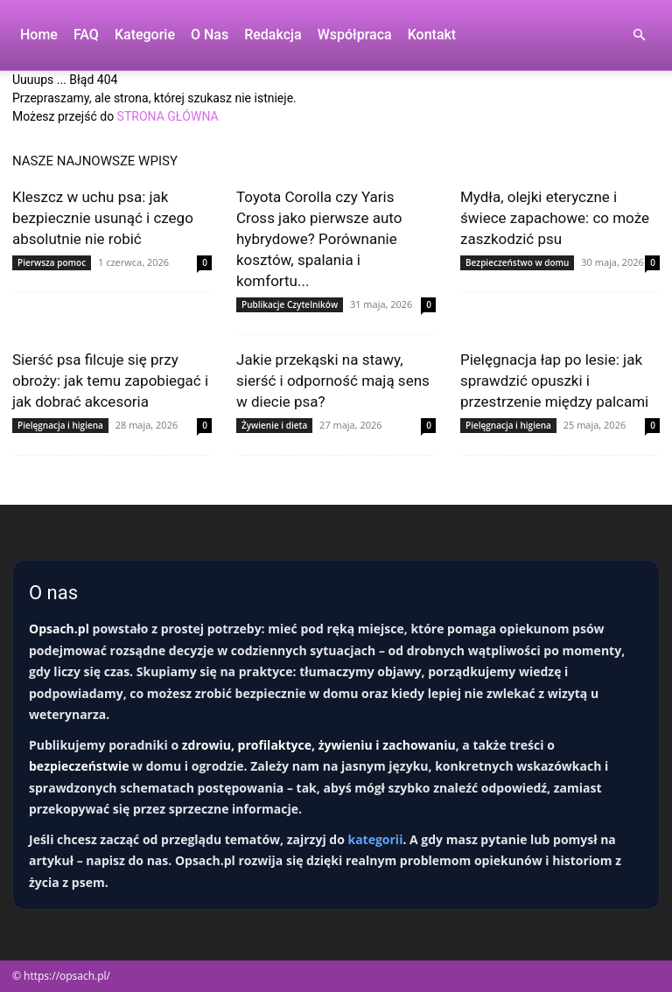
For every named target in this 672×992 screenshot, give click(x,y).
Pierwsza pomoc (52, 262)
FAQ (86, 34)
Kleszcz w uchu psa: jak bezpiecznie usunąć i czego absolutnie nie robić (102, 218)
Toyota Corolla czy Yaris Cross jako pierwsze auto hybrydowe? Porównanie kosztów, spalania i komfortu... (319, 239)
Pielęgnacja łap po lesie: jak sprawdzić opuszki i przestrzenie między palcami (554, 380)
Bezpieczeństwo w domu (517, 262)
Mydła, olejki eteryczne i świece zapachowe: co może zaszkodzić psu (554, 218)
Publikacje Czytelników (290, 304)
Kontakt (432, 34)
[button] (639, 35)
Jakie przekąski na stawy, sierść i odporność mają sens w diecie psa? (333, 380)
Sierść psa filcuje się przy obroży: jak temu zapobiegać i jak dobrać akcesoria (110, 380)
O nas (209, 34)
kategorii (374, 839)
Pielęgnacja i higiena (60, 425)
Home (39, 34)
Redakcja (272, 34)
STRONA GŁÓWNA (168, 116)
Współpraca (355, 34)
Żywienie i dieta (274, 425)
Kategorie (145, 34)
